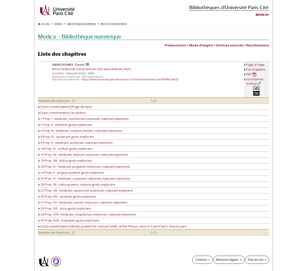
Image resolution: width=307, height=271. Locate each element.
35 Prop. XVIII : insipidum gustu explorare (69, 220)
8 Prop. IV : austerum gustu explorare (66, 136)
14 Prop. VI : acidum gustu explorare (65, 148)
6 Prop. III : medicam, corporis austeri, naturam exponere (80, 130)
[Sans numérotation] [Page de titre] (65, 107)
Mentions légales (227, 259)
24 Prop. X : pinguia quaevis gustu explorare (71, 172)
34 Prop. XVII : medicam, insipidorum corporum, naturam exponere (87, 214)
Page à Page (255, 64)
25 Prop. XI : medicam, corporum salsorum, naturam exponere (84, 178)
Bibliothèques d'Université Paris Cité (229, 7)
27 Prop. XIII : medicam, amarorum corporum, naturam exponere (86, 190)
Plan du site (256, 259)
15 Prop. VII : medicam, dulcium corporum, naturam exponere (83, 154)
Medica (261, 15)
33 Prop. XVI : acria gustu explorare (65, 208)
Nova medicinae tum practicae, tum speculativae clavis (91, 69)
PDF (251, 74)
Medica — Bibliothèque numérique (79, 36)
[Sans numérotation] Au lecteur (62, 113)
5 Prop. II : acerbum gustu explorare (65, 124)
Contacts (201, 259)
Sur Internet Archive (254, 81)
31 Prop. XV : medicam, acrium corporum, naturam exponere (83, 202)
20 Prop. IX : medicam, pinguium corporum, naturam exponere (84, 166)
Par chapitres (256, 69)
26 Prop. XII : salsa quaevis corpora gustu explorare (77, 184)
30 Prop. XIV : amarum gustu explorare (67, 196)
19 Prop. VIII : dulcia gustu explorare (65, 160)
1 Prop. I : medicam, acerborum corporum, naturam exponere (84, 118)
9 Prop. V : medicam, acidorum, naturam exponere (76, 142)
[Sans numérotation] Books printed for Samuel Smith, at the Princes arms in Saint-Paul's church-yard (112, 226)
